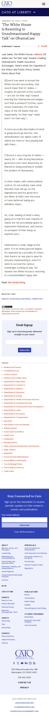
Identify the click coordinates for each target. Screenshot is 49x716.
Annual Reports (8, 572)
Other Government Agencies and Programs (21, 446)
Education (8, 421)
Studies (28, 605)
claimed (37, 54)
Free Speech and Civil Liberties (16, 425)
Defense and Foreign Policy (15, 378)
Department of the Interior (14, 414)
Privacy (24, 688)
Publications (31, 592)
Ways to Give (7, 600)
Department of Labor (12, 410)
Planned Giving (8, 607)
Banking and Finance (12, 367)
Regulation (8, 453)
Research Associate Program (33, 621)
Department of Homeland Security (18, 403)
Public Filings (30, 601)
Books (27, 595)
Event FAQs (6, 628)
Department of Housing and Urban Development (24, 407)
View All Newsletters (24, 532)
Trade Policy (9, 471)
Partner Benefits (8, 604)
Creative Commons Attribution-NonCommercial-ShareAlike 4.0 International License (22, 311)
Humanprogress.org (24, 707)
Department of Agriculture (14, 382)
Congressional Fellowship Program (12, 576)
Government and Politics (14, 432)
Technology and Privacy (14, 468)
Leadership (6, 553)
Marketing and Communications (8, 557)
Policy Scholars (8, 636)
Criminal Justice (10, 374)
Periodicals (30, 545)
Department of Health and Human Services (21, 399)
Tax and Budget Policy (13, 464)
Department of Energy (13, 396)
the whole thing (16, 282)
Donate (5, 598)
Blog (4, 586)
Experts (6, 633)
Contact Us (24, 683)
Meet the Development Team (9, 611)
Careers (5, 580)
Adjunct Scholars (8, 640)
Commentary (30, 598)
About (5, 545)
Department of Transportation (16, 417)
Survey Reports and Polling (35, 608)
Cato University (31, 625)
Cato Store (7, 592)
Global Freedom (10, 428)
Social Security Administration (16, 457)
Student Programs (34, 614)
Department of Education (14, 392)
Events (5, 618)
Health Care (9, 435)
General (5, 299)
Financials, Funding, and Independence (11, 567)
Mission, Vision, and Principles (10, 549)
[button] (24, 12)
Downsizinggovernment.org (24, 711)
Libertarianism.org (24, 703)
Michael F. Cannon (12, 46)
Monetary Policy (10, 442)
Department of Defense (13, 389)
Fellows (5, 643)
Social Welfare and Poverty (15, 460)
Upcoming (6, 621)
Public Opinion (10, 450)
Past (3, 624)
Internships (29, 617)
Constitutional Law (11, 371)
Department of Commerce (14, 385)
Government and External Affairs (8, 562)
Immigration (9, 439)
